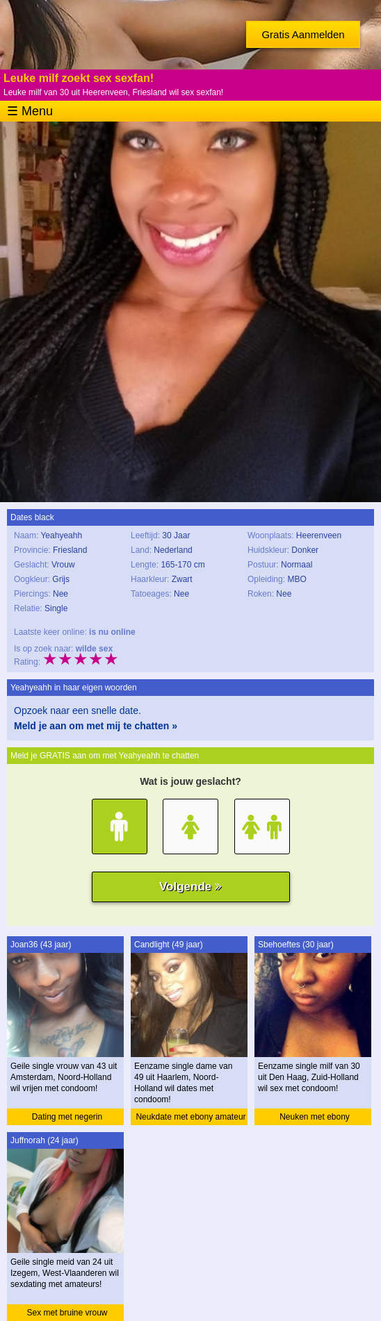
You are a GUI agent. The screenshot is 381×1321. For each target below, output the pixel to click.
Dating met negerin (67, 1117)
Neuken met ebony (314, 1117)
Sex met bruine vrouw (66, 1313)
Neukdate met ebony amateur (190, 1117)
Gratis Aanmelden (302, 34)
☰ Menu (30, 111)
